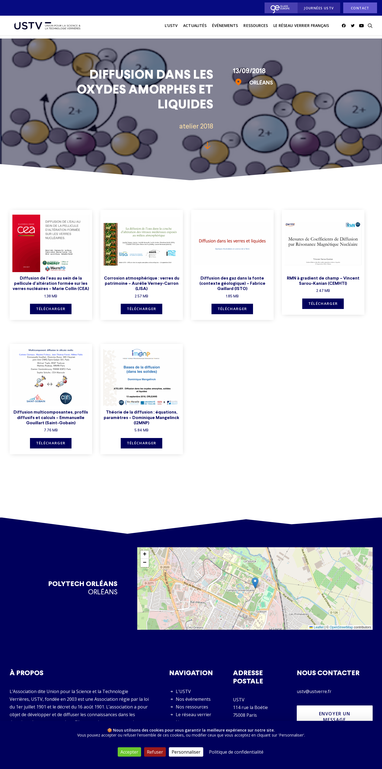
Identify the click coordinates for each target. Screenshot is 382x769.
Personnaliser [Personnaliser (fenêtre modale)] (186, 752)
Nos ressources (192, 707)
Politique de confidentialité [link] (236, 752)
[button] (344, 27)
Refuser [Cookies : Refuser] (155, 752)
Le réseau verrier (193, 715)
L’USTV (171, 27)
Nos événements (193, 699)
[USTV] (46, 27)
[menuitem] (280, 8)
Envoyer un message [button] (335, 717)
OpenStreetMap (341, 628)
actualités (195, 27)
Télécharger (51, 308)
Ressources (255, 27)
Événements (225, 27)
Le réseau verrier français (301, 27)
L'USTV (183, 692)
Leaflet (316, 628)
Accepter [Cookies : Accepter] (129, 752)
